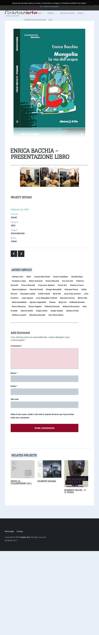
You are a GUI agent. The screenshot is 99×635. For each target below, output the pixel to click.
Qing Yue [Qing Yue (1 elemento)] (63, 302)
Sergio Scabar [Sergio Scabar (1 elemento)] (57, 311)
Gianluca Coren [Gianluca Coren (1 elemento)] (77, 285)
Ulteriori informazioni (51, 6)
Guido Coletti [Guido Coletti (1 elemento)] (44, 294)
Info (50, 19)
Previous (14, 253)
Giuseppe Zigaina (47, 481)
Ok (41, 6)
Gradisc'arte (25, 537)
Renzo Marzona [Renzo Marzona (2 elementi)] (19, 306)
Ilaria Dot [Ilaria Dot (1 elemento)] (57, 294)
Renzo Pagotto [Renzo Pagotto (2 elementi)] (35, 306)
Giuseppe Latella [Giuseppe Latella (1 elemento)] (27, 294)
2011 (13, 225)
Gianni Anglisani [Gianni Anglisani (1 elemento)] (19, 289)
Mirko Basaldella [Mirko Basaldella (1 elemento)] (19, 302)
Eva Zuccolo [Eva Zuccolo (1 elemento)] (67, 281)
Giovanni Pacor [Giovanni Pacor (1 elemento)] (71, 289)
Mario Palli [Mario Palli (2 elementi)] (82, 298)
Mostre (52, 13)
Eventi (80, 13)
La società (38, 13)
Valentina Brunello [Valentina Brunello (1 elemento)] (37, 315)
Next (21, 253)
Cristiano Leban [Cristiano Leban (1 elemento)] (19, 281)
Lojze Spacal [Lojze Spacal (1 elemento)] (27, 298)
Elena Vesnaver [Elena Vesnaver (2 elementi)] (36, 281)
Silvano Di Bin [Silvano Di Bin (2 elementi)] (72, 311)
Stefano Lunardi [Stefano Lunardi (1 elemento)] (19, 315)
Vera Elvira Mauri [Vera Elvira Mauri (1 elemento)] (55, 315)
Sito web (15, 399)
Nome (14, 373)
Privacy (20, 531)
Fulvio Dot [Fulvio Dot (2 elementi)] (62, 285)
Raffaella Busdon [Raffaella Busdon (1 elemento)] (77, 302)
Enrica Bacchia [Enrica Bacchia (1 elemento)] (52, 281)
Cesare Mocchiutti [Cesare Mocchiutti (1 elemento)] (42, 277)
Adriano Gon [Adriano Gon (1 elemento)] (17, 277)
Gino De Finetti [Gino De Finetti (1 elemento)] (36, 289)
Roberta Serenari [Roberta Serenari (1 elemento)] (52, 306)
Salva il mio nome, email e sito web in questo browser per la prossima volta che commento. (42, 416)
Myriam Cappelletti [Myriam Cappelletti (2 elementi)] (38, 302)
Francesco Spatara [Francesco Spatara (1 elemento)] (46, 285)
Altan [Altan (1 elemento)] (28, 277)
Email (14, 386)
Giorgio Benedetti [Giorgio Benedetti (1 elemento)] (53, 289)
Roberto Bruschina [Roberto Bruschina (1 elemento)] (71, 306)
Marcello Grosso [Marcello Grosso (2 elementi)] (67, 298)
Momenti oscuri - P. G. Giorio (75, 491)
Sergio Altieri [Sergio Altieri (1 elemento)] (41, 311)
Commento (16, 346)
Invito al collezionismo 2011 (21, 482)
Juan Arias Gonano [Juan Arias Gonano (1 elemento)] (72, 294)
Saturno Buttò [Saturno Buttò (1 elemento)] (26, 311)
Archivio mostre (67, 13)
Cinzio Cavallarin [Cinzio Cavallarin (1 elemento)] (60, 277)
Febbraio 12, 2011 (20, 209)
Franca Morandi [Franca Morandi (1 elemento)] (28, 285)
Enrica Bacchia (17, 233)
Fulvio (14, 241)
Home (27, 13)
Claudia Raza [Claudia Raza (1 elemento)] (77, 277)
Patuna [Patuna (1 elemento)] (52, 302)
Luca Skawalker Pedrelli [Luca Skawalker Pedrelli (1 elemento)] (46, 298)
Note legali (9, 531)
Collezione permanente (35, 19)
